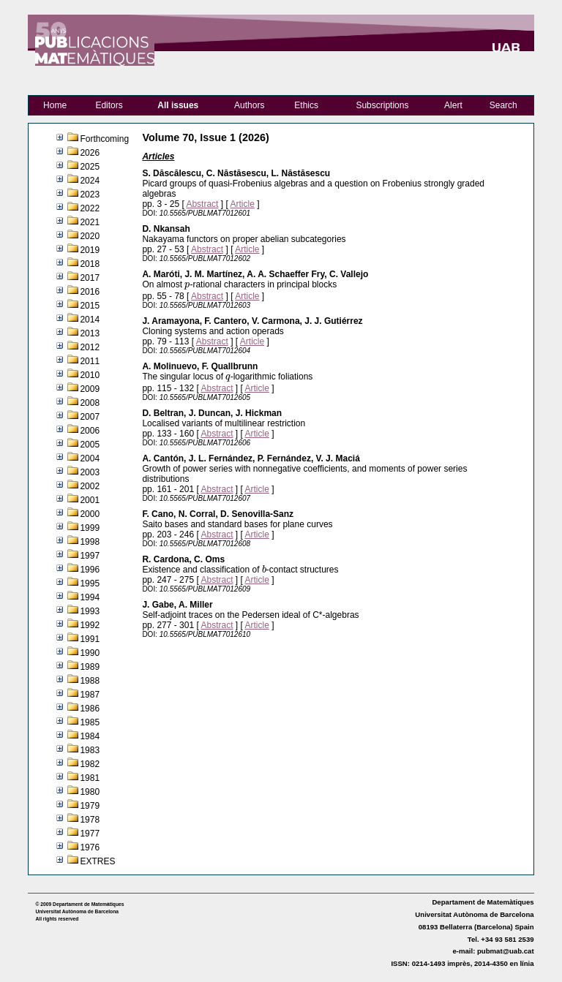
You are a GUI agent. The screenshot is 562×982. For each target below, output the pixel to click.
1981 (90, 778)
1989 (90, 667)
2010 (90, 375)
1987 (90, 695)
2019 (90, 250)
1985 (90, 722)
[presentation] (187, 286)
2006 (90, 431)
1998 (90, 542)
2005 (90, 444)
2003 (90, 472)
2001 (90, 500)
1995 (90, 583)
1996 (90, 569)
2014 (90, 319)
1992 (90, 625)
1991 (90, 639)
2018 (90, 264)
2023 (90, 194)
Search (503, 105)
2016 (90, 292)
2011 (90, 361)
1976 (90, 847)
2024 (90, 180)
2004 (90, 458)
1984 (90, 736)
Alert (453, 105)
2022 (90, 208)
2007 (90, 417)
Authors (249, 105)
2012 (90, 347)
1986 (90, 708)
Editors (108, 105)
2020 (90, 236)
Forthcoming (104, 139)
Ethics (306, 105)
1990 (90, 653)
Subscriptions (382, 105)
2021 (90, 222)
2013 (90, 333)
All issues (177, 105)
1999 (90, 528)
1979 (90, 806)
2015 (90, 306)
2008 (90, 403)
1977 (90, 833)
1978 (90, 820)
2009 (90, 389)
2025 (90, 167)
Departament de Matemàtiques (482, 902)
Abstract (202, 204)
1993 (90, 611)
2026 (90, 153)
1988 (90, 681)
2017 (90, 278)
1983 (90, 750)
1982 (90, 764)
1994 (90, 597)
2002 (90, 486)
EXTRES (97, 861)
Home (55, 105)
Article (242, 204)
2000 (90, 514)
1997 (90, 556)
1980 (90, 792)
